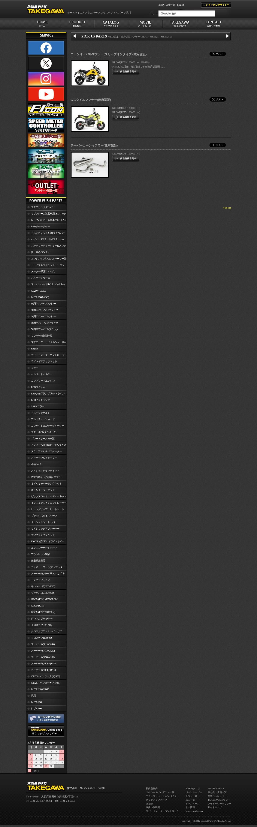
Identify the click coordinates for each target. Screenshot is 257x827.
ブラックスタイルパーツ (44, 515)
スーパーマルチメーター (44, 457)
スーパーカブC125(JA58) (43, 663)
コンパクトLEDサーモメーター (47, 425)
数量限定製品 (38, 560)
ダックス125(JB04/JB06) (43, 592)
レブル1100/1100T (40, 689)
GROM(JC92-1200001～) (43, 612)
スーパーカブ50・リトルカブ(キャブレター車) (45, 574)
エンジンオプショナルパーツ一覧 (48, 258)
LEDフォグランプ (40, 400)
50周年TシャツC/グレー (43, 303)
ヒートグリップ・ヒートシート (47, 509)
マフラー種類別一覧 (41, 335)
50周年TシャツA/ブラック (44, 329)
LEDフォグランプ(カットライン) (48, 393)
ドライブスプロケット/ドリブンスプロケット (45, 266)
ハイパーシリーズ (40, 277)
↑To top (227, 207)
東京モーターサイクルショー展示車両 (46, 343)
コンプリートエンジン (43, 380)
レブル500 (36, 708)
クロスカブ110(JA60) (41, 637)
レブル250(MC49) (40, 297)
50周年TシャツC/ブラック (44, 310)
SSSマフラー (37, 406)
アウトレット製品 (40, 554)
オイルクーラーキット (43, 489)
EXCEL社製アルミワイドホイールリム (45, 542)
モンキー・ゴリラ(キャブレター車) (45, 568)
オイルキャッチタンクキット (46, 483)
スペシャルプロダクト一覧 (160, 792)
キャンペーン (192, 803)
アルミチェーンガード (43, 419)
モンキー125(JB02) (40, 579)
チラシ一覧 (191, 796)
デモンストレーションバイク (161, 796)
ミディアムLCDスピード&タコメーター (46, 445)
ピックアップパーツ (156, 800)
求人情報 (190, 807)
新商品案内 (152, 788)
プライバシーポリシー (219, 803)
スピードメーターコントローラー (48, 355)
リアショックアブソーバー (45, 528)
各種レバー (37, 464)
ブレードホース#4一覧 (42, 438)
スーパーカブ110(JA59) (43, 650)
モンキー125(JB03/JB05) (43, 586)
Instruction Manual (194, 811)
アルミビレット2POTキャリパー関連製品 (45, 233)
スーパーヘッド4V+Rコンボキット (45, 285)
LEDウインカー (39, 387)
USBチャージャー (40, 226)
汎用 (33, 695)
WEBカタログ (192, 788)
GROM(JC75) (37, 605)
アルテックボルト (40, 412)
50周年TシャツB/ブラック (44, 322)
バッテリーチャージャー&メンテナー (46, 246)
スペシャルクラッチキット (45, 470)
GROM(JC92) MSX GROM (44, 599)
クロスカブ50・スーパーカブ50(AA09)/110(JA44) (43, 632)
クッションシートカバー (44, 522)
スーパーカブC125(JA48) (43, 669)
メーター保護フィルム (43, 271)
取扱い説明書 (153, 807)
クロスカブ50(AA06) (41, 624)
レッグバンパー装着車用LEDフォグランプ (46, 221)
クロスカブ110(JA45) (41, 618)
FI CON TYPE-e (216, 788)
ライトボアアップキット (44, 361)
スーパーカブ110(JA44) (43, 644)
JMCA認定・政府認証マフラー (47, 477)
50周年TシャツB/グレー (43, 316)
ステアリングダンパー (43, 207)
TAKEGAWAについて (219, 800)
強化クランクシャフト (43, 534)
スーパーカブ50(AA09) (42, 657)
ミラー (34, 367)
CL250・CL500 (38, 290)
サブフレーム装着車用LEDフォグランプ (46, 214)
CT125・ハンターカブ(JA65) (45, 682)
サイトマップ (215, 807)
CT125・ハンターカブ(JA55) (45, 676)
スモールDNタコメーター (44, 432)
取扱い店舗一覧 (166, 4)
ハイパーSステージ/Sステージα (47, 239)
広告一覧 (190, 800)
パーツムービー (193, 792)
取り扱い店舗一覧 (217, 792)
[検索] (186, 13)
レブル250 (36, 702)
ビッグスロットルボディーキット (48, 496)
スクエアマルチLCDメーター (46, 451)
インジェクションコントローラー (48, 502)
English (180, 4)
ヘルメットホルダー (41, 374)
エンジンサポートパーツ (44, 547)
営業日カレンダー (217, 796)
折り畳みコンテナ (40, 252)
